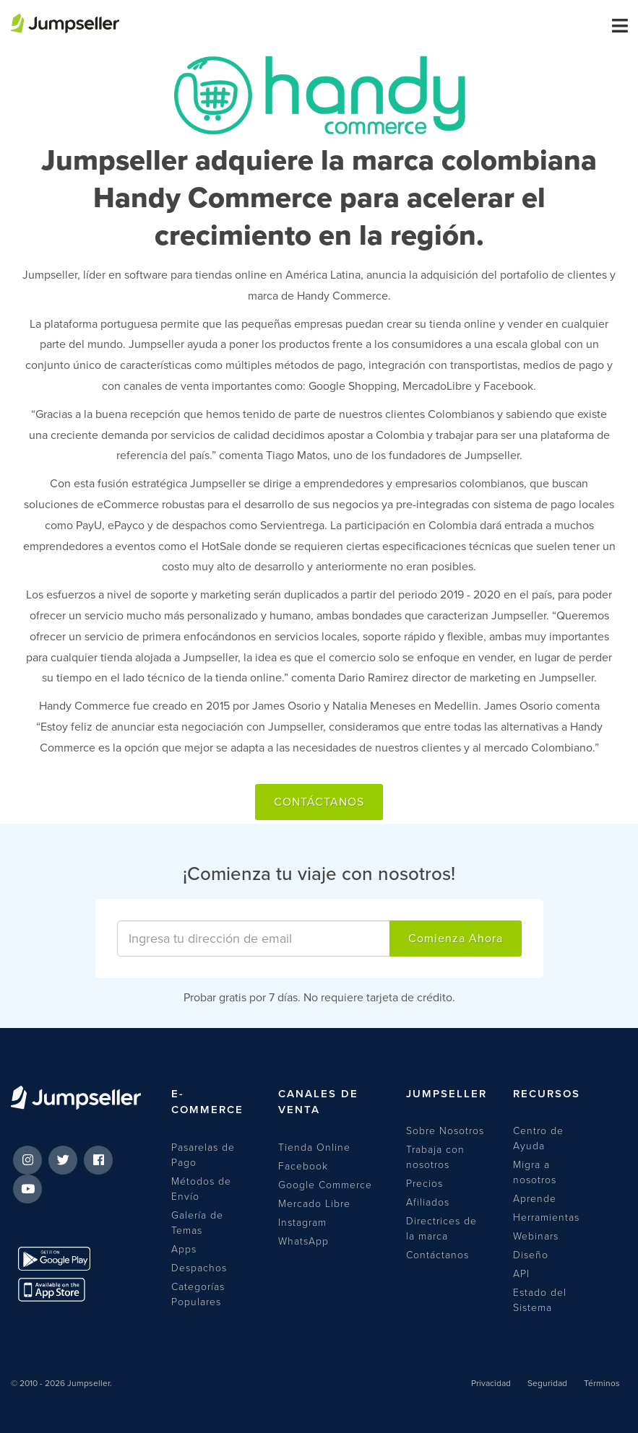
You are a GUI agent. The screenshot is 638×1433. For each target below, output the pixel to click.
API (521, 1274)
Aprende (534, 1199)
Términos (602, 1383)
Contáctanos (319, 802)
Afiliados (427, 1202)
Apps (184, 1249)
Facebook (303, 1166)
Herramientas (546, 1217)
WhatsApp (303, 1241)
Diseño (530, 1255)
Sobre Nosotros (445, 1131)
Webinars (536, 1236)
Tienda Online (314, 1147)
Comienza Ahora (455, 938)
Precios (424, 1183)
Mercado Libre (314, 1204)
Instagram (302, 1222)
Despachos (199, 1268)
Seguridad (547, 1383)
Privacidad (491, 1383)
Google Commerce (325, 1185)
